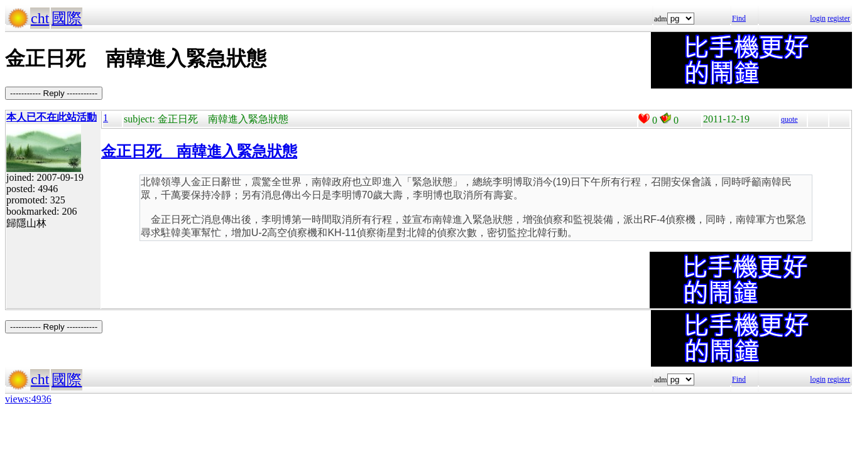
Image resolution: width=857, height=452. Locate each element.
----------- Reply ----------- (53, 93)
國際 (67, 18)
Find (739, 18)
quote (789, 119)
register (838, 18)
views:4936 (28, 399)
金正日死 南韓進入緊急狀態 (199, 151)
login (818, 18)
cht (40, 18)
